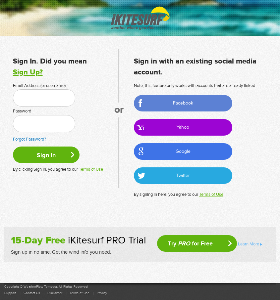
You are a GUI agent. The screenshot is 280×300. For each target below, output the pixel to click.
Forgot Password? (29, 139)
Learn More (248, 244)
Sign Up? (28, 72)
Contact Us (32, 293)
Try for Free (190, 243)
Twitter (183, 175)
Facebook (183, 103)
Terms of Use (91, 169)
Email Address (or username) (39, 85)
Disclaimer (54, 293)
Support (10, 293)
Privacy (102, 293)
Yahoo (183, 127)
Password (22, 111)
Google (183, 151)
